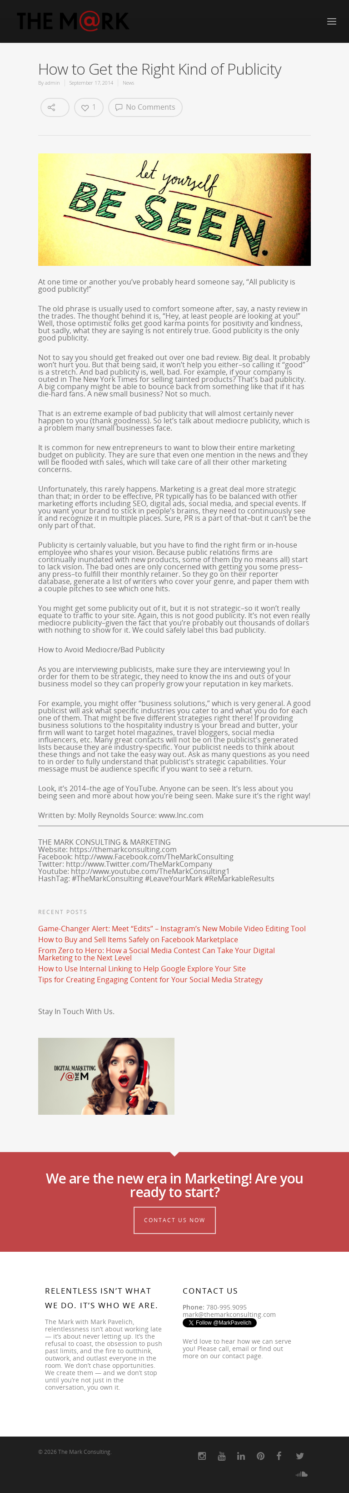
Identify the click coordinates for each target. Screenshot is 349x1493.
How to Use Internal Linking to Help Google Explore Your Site (142, 969)
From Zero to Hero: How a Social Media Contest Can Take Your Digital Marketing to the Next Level (156, 954)
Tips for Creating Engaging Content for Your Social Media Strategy (150, 980)
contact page (241, 1355)
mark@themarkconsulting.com (229, 1314)
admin (52, 82)
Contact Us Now (174, 1220)
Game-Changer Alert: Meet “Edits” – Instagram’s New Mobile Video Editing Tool (172, 929)
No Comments (145, 107)
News (128, 82)
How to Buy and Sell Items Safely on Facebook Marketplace (138, 939)
